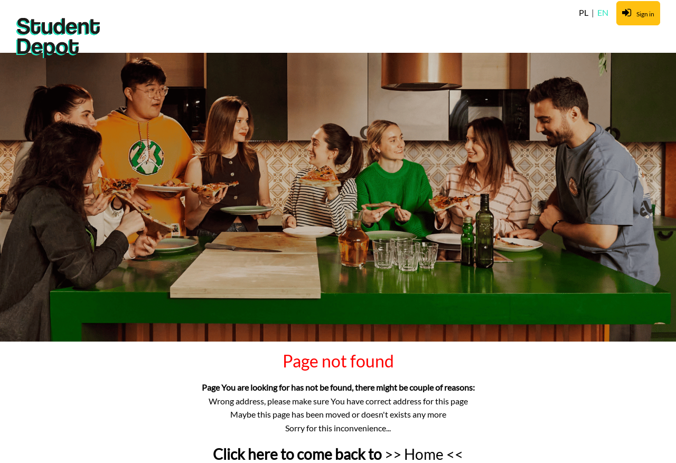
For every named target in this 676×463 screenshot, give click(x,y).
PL (584, 12)
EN (602, 12)
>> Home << (423, 454)
